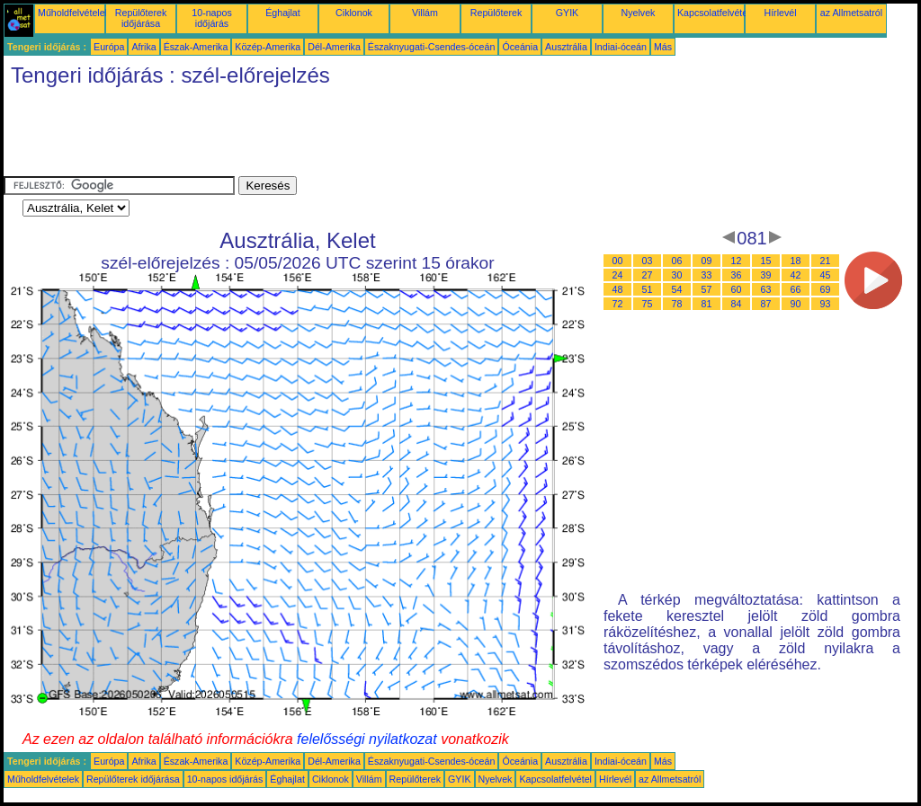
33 (707, 275)
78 (677, 303)
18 (796, 260)
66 (796, 289)
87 (766, 303)
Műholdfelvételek (74, 12)
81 (707, 303)
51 (647, 289)
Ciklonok (353, 12)
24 (618, 275)
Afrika (143, 46)
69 (825, 289)
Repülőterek (496, 12)
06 (677, 260)
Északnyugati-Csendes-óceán (432, 46)
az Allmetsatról (851, 12)
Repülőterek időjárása (140, 18)
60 (736, 289)
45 (825, 275)
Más (663, 46)
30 (677, 275)
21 (825, 260)
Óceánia (520, 46)
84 (736, 303)
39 (766, 275)
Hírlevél (780, 12)
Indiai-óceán (621, 46)
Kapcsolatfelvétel (713, 12)
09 (707, 260)
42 (796, 275)
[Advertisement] (331, 135)
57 (707, 289)
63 (766, 289)
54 (677, 289)
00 (618, 260)
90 (796, 303)
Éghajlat (282, 12)
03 (647, 260)
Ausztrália (566, 46)
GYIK (567, 12)
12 (736, 260)
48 (618, 289)
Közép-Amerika (267, 46)
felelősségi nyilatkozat (367, 739)
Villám (425, 12)
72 (618, 303)
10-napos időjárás (211, 18)
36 (736, 275)
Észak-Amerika (196, 46)
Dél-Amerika (334, 46)
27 (647, 275)
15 (766, 260)
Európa (109, 46)
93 (825, 303)
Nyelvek (638, 12)
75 (647, 303)
